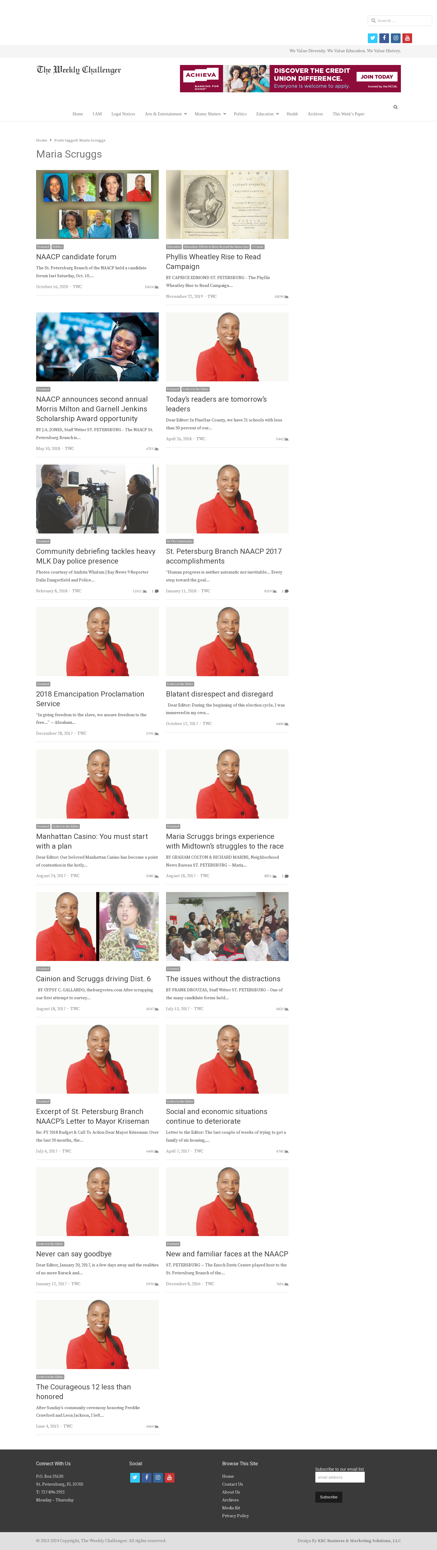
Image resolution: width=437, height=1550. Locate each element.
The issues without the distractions (223, 979)
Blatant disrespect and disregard (219, 694)
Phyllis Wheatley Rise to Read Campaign (213, 262)
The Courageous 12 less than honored (83, 1392)
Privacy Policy (235, 1516)
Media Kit (231, 1508)
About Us (231, 1492)
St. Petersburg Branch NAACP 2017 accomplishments (224, 556)
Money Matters (208, 114)
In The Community (179, 541)
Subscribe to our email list (339, 1469)
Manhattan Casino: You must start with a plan (92, 841)
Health (292, 114)
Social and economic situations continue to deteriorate (216, 1116)
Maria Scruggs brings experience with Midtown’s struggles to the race (225, 841)
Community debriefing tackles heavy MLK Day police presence (95, 556)
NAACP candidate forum (76, 257)
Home (78, 114)
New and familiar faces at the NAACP (227, 1254)
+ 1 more (257, 247)
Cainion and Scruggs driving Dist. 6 (93, 979)
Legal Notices (123, 114)
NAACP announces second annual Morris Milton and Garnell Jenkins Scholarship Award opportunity (92, 409)
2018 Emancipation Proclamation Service (90, 699)
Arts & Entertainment (163, 114)
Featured (43, 247)
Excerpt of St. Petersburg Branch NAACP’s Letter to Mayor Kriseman (92, 1116)
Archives (315, 114)
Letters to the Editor (195, 389)
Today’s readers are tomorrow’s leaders (216, 404)
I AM (97, 114)
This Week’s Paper (348, 114)
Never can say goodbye (74, 1254)
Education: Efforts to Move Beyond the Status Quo (216, 247)
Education (265, 114)
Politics (240, 114)
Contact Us (232, 1484)
